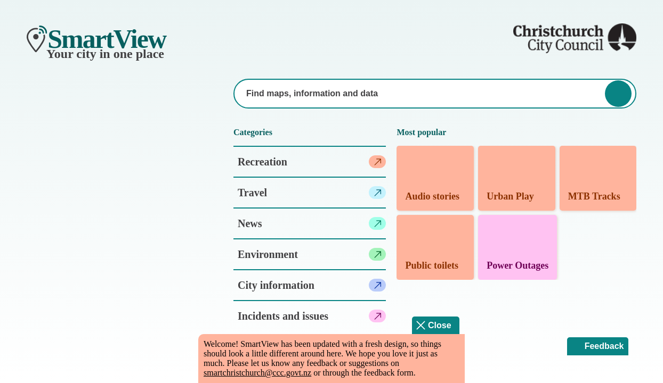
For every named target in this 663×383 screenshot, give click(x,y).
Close (439, 325)
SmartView (106, 39)
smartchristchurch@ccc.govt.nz (257, 372)
